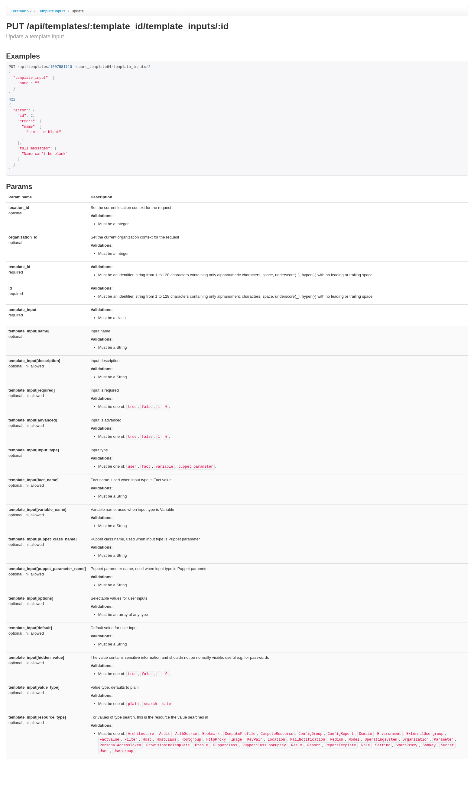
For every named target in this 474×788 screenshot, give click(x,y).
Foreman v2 (21, 11)
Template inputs (52, 11)
